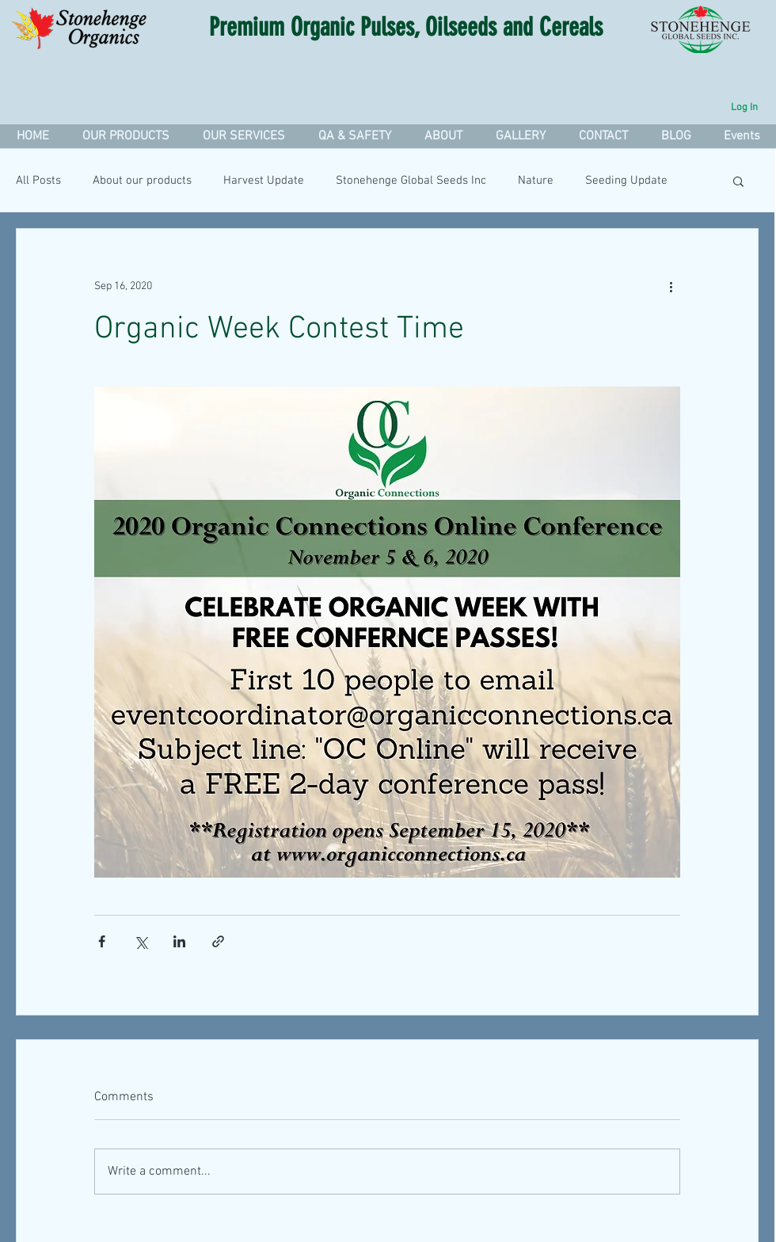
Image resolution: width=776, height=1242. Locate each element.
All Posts (38, 180)
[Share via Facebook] (101, 941)
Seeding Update (626, 180)
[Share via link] (218, 941)
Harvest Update (263, 180)
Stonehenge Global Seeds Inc (411, 180)
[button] (243, 136)
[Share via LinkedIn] (179, 941)
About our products (142, 180)
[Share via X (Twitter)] (140, 941)
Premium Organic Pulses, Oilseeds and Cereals (406, 27)
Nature (535, 180)
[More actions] (670, 285)
